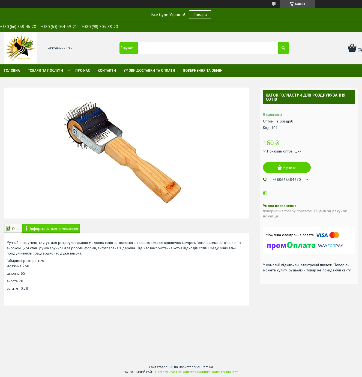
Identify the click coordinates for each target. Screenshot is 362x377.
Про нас (82, 70)
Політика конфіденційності (217, 372)
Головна (12, 70)
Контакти (107, 70)
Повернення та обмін (203, 70)
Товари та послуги (45, 70)
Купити (290, 167)
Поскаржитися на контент (175, 372)
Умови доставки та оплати (149, 70)
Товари (200, 14)
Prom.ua (207, 367)
